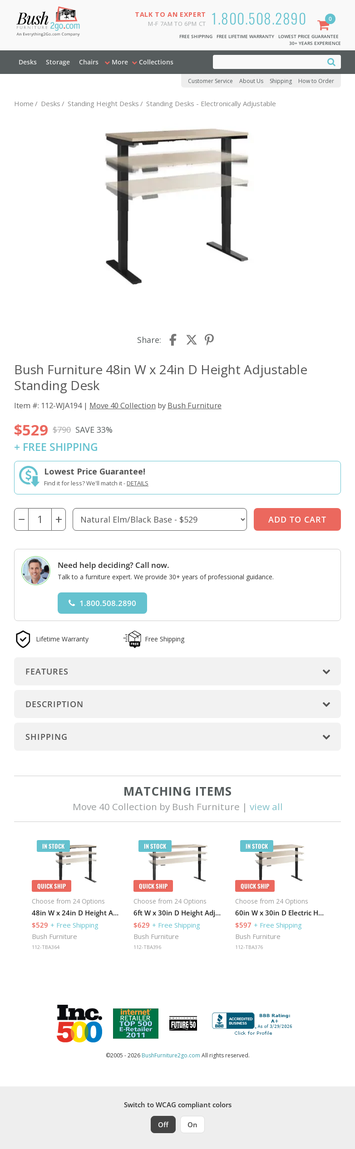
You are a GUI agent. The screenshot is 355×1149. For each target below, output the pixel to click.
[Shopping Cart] (325, 26)
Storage (58, 62)
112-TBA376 (249, 947)
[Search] (331, 61)
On (192, 1124)
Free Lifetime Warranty (245, 36)
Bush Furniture (195, 405)
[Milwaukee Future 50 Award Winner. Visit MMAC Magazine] (183, 1023)
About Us (251, 81)
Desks (28, 62)
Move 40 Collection (122, 405)
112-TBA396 (147, 947)
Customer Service (210, 81)
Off (163, 1124)
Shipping (281, 81)
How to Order (316, 81)
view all (266, 806)
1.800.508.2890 (259, 18)
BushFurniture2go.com (171, 1055)
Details (137, 483)
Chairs (89, 62)
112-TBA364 (45, 947)
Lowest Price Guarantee (308, 36)
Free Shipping (195, 36)
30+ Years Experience (315, 43)
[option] (76, 897)
